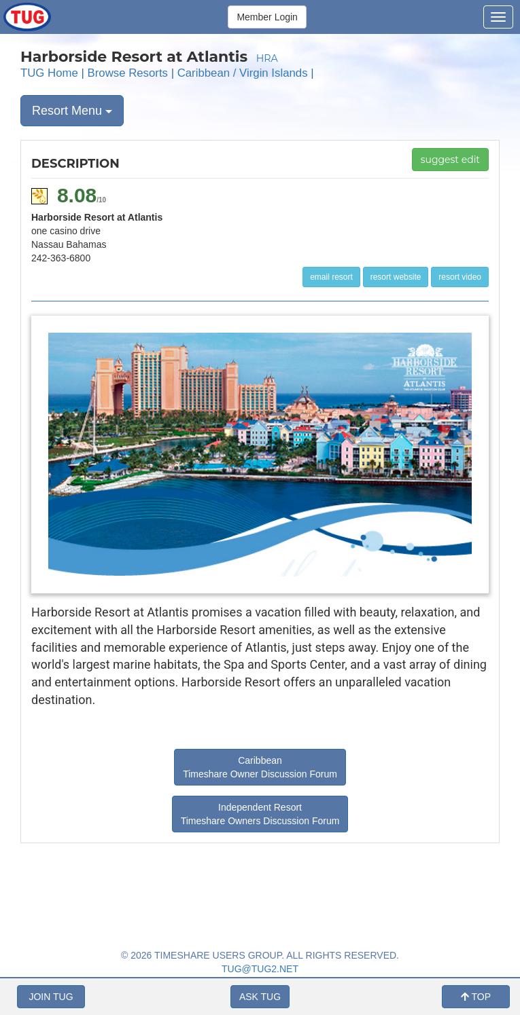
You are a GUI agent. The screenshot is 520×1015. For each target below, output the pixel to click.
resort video (459, 277)
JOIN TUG (51, 996)
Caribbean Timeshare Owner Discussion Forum (260, 767)
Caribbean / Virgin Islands (242, 73)
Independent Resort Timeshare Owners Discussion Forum (260, 814)
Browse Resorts (128, 73)
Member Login (267, 17)
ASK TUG (260, 996)
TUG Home (49, 73)
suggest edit (450, 159)
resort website (395, 277)
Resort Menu (72, 110)
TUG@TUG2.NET (260, 968)
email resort (331, 277)
